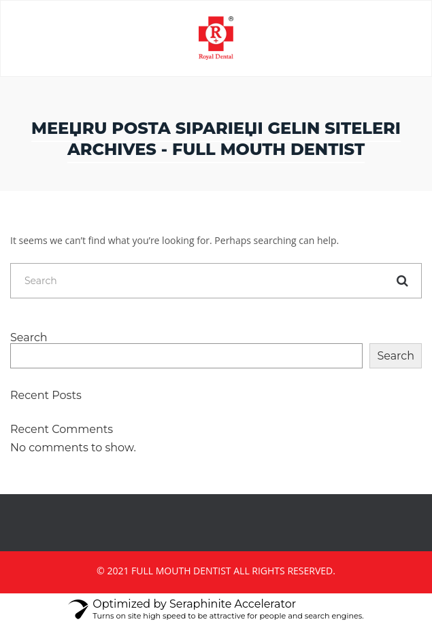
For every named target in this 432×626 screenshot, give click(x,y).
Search (29, 337)
